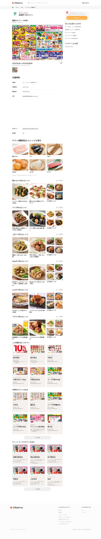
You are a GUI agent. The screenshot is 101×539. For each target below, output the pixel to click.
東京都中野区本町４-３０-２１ (30, 96)
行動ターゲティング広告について (64, 517)
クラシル (83, 510)
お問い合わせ (85, 3)
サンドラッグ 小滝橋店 (70, 35)
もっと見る (59, 180)
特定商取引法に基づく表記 (63, 519)
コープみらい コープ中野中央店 (73, 26)
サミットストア (23, 12)
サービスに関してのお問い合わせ (64, 521)
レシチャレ (84, 512)
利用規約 (60, 512)
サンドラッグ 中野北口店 (71, 38)
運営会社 (60, 510)
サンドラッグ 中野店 (70, 32)
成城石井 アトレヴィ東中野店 (72, 29)
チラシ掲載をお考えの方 (63, 523)
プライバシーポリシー (62, 514)
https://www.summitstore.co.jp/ (30, 128)
